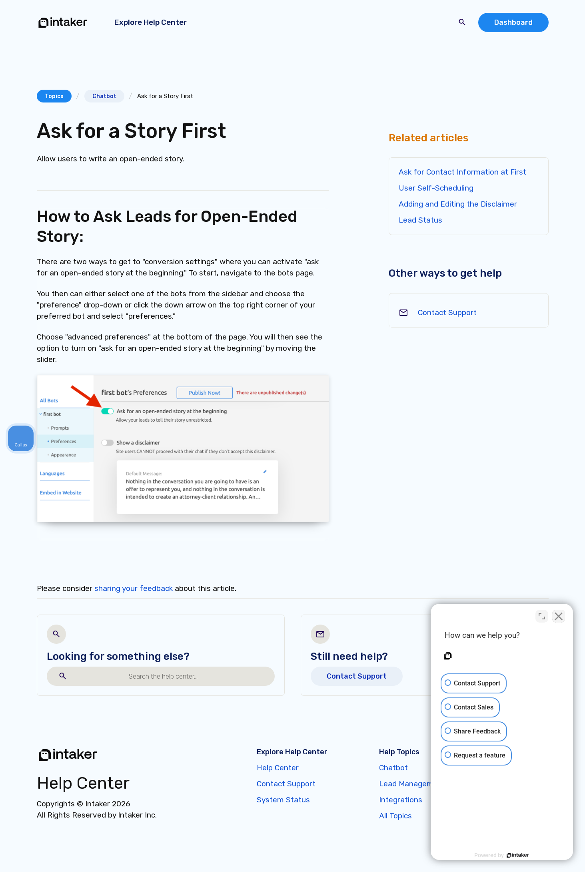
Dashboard (513, 22)
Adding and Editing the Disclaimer (458, 204)
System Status (283, 799)
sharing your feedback (133, 588)
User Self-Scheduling (436, 188)
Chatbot (104, 96)
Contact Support (447, 312)
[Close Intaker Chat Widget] (558, 616)
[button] (152, 22)
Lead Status (420, 220)
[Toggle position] (541, 616)
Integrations (400, 799)
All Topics (395, 815)
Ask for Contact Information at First (462, 172)
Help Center (278, 767)
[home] (63, 22)
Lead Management (412, 783)
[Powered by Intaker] (517, 855)
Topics (54, 96)
